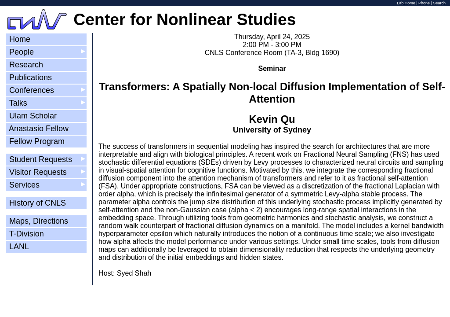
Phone (424, 3)
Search (439, 3)
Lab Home (406, 3)
